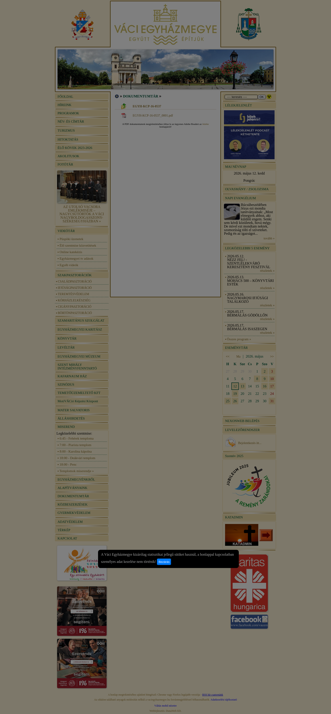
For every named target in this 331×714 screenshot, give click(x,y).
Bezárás (164, 562)
